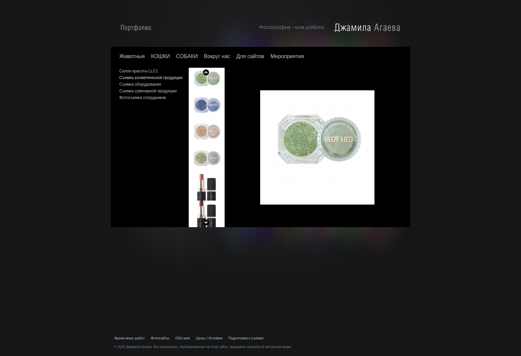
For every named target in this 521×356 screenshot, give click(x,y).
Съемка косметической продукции (151, 77)
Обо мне (182, 338)
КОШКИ (160, 56)
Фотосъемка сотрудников (142, 97)
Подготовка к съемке (246, 338)
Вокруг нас (217, 56)
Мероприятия (287, 56)
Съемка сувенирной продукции (148, 91)
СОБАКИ (187, 56)
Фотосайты (160, 338)
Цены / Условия (209, 338)
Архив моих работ (129, 338)
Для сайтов (250, 56)
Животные (132, 56)
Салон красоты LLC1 (138, 71)
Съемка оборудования (140, 84)
